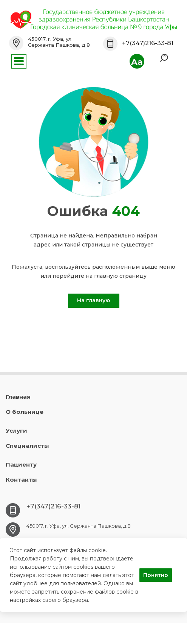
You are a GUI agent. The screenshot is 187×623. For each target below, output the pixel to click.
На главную (93, 300)
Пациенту (21, 464)
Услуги (16, 430)
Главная (18, 396)
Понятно (155, 575)
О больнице (24, 411)
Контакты (21, 479)
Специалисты (27, 445)
